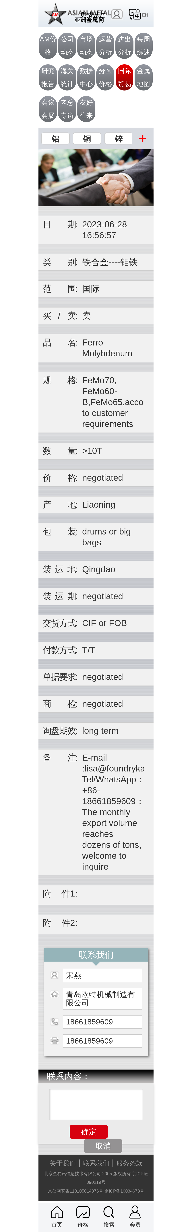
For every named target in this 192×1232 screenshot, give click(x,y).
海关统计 (67, 77)
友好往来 (86, 109)
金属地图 (143, 77)
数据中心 (86, 77)
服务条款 (129, 1163)
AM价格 (48, 45)
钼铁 (129, 262)
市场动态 (86, 45)
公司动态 (67, 45)
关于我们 (63, 1163)
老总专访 (67, 109)
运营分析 (105, 45)
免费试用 (93, 14)
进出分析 (124, 45)
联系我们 (96, 1163)
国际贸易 (124, 77)
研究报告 (48, 77)
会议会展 (48, 109)
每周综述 (143, 45)
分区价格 (105, 77)
